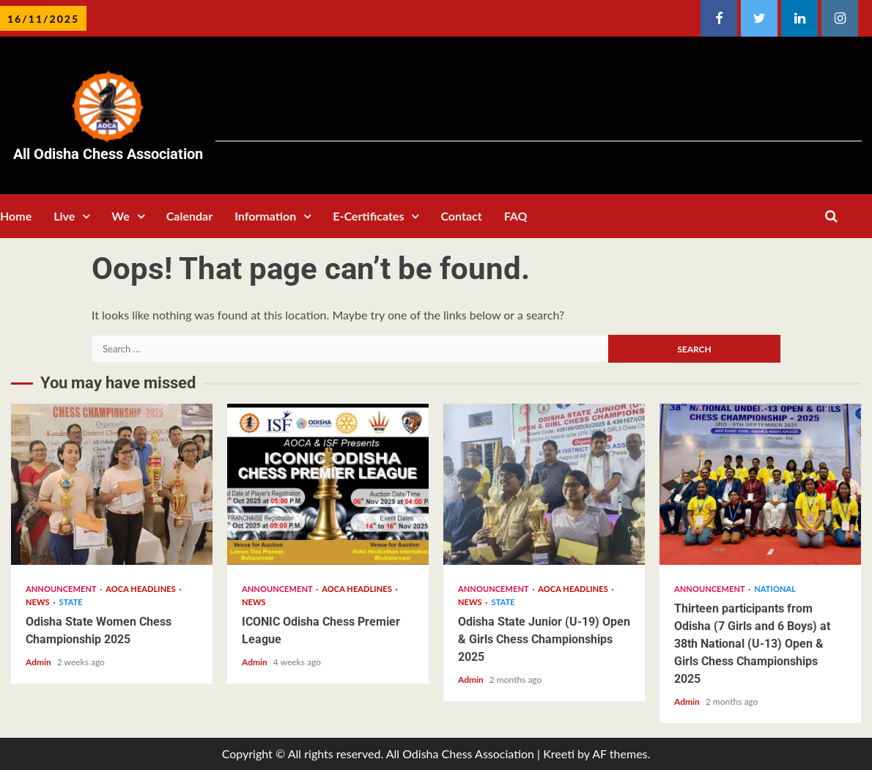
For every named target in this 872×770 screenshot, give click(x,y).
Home (16, 216)
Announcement (62, 589)
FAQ (516, 216)
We (120, 216)
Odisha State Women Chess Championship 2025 (112, 484)
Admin (39, 661)
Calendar (189, 216)
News (38, 602)
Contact (460, 216)
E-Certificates (368, 216)
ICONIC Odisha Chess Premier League (328, 484)
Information (265, 216)
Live (64, 216)
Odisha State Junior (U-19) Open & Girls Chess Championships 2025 (544, 484)
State (71, 602)
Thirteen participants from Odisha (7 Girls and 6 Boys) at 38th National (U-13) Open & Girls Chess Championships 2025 (760, 484)
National (775, 589)
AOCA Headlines (141, 589)
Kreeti (558, 753)
